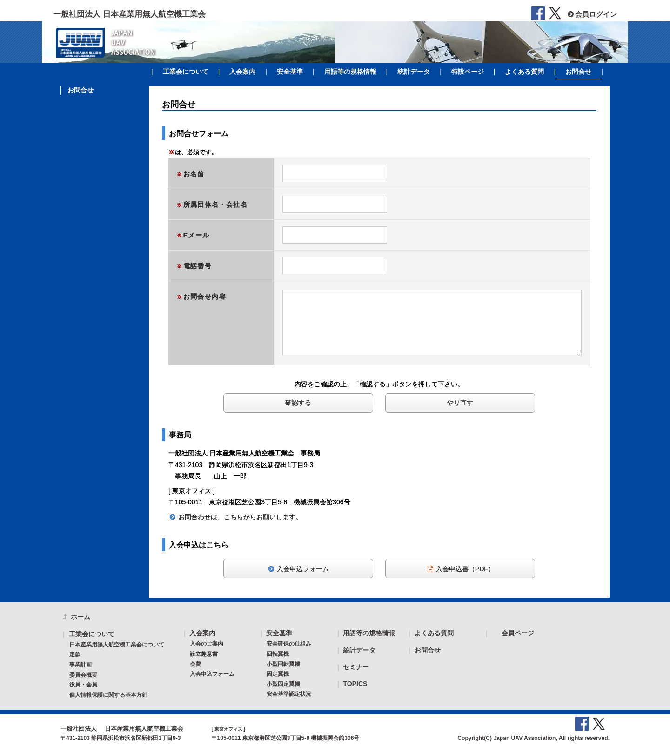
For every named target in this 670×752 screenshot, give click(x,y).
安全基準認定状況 (289, 694)
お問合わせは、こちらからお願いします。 (240, 517)
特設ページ (467, 71)
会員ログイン (591, 14)
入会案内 (242, 71)
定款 (74, 654)
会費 (195, 664)
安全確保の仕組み (289, 643)
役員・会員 (83, 684)
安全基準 (290, 71)
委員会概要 (83, 675)
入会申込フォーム (212, 674)
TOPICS (355, 683)
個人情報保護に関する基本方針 (108, 695)
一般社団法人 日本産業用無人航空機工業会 (129, 14)
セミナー (356, 667)
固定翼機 (278, 674)
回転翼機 (278, 654)
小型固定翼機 (283, 684)
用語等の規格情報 (350, 71)
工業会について (185, 71)
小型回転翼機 (283, 664)
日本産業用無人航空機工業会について (116, 644)
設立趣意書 (204, 654)
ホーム (80, 616)
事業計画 (80, 664)
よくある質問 (524, 71)
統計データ (413, 71)
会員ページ (518, 633)
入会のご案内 (206, 643)
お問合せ (578, 71)
